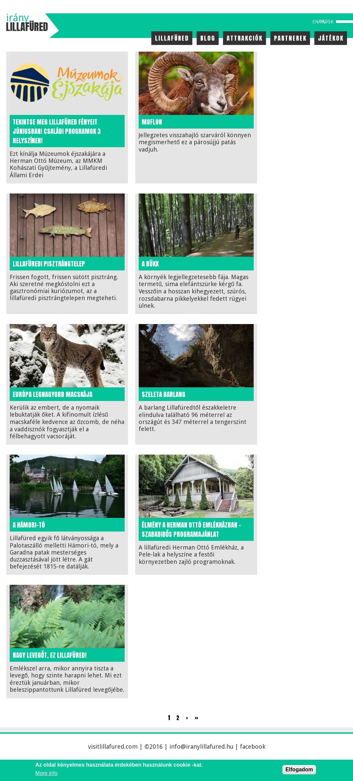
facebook (252, 746)
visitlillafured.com (113, 746)
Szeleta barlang (163, 394)
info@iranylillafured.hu (201, 746)
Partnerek (290, 38)
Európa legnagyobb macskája (52, 394)
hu (323, 21)
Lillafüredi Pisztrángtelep (49, 263)
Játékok (331, 38)
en (315, 21)
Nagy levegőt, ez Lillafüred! (50, 655)
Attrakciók (245, 38)
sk (331, 21)
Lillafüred (172, 38)
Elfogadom (299, 769)
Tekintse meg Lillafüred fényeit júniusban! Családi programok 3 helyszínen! (57, 131)
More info (46, 773)
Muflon (152, 122)
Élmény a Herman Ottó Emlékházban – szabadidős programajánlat (191, 529)
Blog (207, 38)
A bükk (150, 263)
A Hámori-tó (29, 525)
